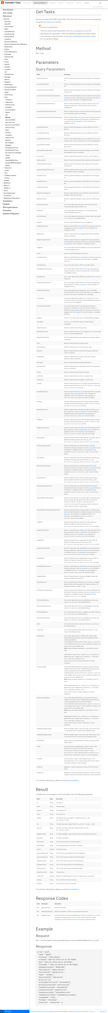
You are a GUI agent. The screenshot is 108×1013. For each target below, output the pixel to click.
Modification (8, 85)
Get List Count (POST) (12, 125)
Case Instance (9, 37)
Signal (6, 92)
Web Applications (10, 207)
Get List (7, 117)
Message (7, 77)
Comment (8, 100)
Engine (6, 49)
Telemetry (7, 168)
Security (79, 3)
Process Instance (10, 90)
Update (7, 158)
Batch (6, 29)
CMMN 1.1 (7, 188)
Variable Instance (10, 175)
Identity (7, 67)
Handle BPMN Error (11, 160)
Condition (7, 39)
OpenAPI (7, 24)
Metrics (6, 79)
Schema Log (8, 95)
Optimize (53, 3)
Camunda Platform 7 (40, 3)
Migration (7, 82)
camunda (76, 1011)
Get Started (27, 3)
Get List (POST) (10, 120)
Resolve (8, 140)
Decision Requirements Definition (15, 44)
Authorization (9, 26)
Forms (6, 191)
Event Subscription (10, 52)
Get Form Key (9, 127)
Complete (8, 135)
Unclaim (8, 132)
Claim (7, 130)
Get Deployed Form (11, 148)
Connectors (7, 196)
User (5, 173)
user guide (79, 121)
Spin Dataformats (9, 193)
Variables (8, 107)
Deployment (8, 47)
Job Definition (9, 74)
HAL (81, 911)
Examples (7, 210)
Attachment (9, 102)
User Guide (7, 13)
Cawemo (61, 3)
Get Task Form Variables (13, 153)
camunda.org (34, 1011)
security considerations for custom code (80, 36)
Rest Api (6, 19)
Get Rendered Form (11, 150)
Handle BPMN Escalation (13, 163)
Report (7, 112)
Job (5, 72)
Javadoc (6, 180)
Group (6, 62)
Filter (6, 59)
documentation (73, 780)
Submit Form (9, 138)
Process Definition (10, 87)
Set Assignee (9, 143)
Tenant (6, 170)
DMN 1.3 (6, 186)
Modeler (6, 204)
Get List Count (10, 122)
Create (7, 155)
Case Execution (9, 34)
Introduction (8, 10)
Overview (7, 21)
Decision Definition (10, 42)
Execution (7, 54)
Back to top (103, 1011)
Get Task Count (49, 22)
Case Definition (9, 32)
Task (5, 97)
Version (7, 178)
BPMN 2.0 (7, 183)
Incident (7, 69)
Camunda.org (97, 7)
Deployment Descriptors (12, 198)
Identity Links (9, 105)
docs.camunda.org (46, 1011)
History (6, 64)
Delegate (8, 145)
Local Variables (10, 110)
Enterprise (70, 3)
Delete (7, 165)
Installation (8, 201)
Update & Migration (11, 213)
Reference (7, 16)
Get (6, 115)
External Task (8, 57)
